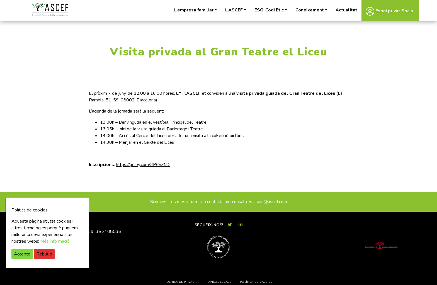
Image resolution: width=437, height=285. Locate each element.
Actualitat (346, 10)
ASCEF (50, 10)
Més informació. (55, 241)
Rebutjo (44, 254)
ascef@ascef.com (270, 202)
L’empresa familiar (193, 10)
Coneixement (309, 10)
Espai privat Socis (389, 11)
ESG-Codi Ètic (269, 10)
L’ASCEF (234, 10)
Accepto (22, 254)
